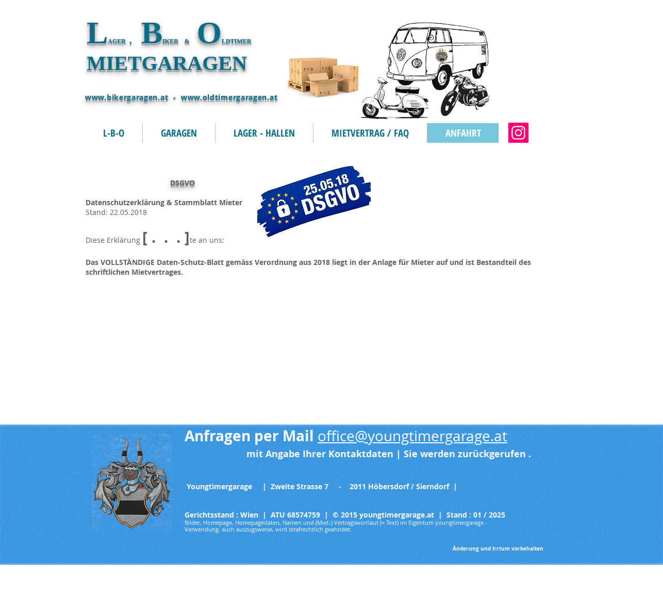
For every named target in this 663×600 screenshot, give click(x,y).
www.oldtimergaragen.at (229, 97)
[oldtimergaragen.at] (518, 133)
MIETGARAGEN (167, 63)
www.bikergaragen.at (126, 97)
